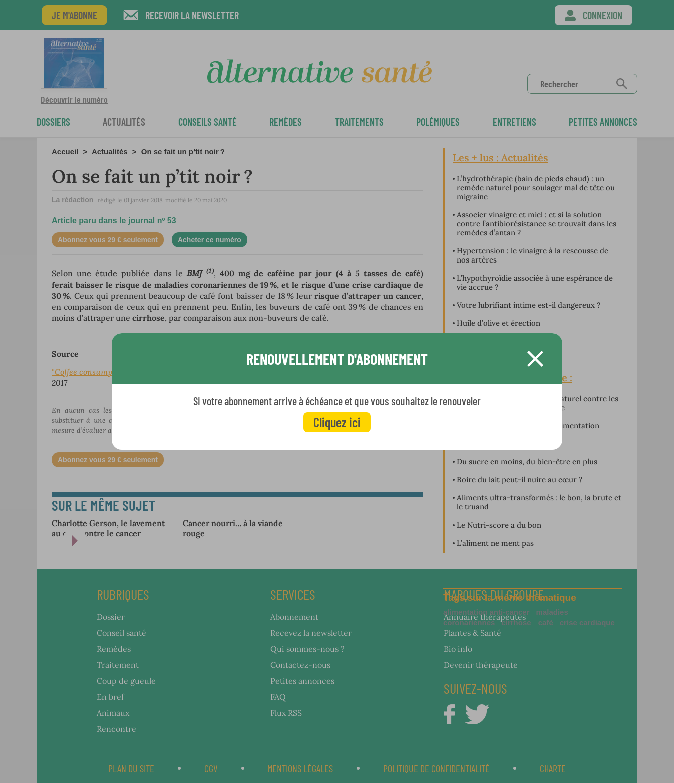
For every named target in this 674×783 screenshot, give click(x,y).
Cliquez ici (337, 422)
